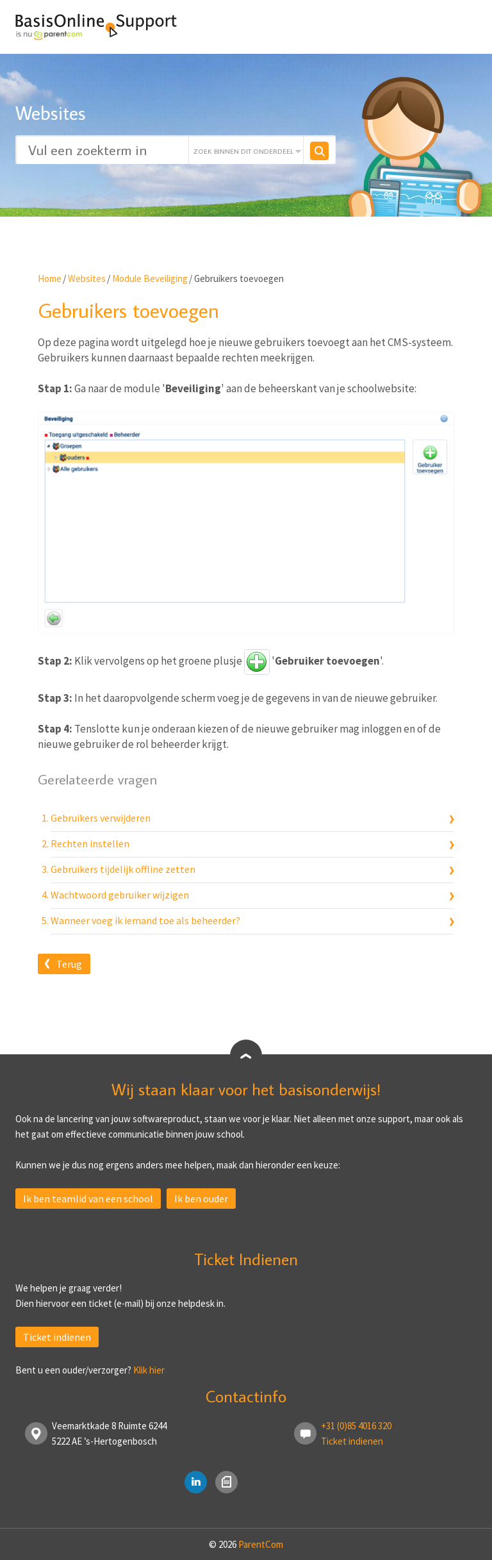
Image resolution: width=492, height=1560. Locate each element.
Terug (69, 964)
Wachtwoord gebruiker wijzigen (120, 894)
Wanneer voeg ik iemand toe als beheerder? (145, 920)
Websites (87, 278)
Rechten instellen (90, 843)
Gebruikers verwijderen (101, 817)
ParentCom (260, 1544)
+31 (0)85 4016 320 (356, 1426)
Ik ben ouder (201, 1198)
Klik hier (149, 1370)
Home (50, 278)
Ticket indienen (57, 1337)
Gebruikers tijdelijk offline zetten (123, 869)
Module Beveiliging (150, 278)
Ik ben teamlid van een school (88, 1198)
